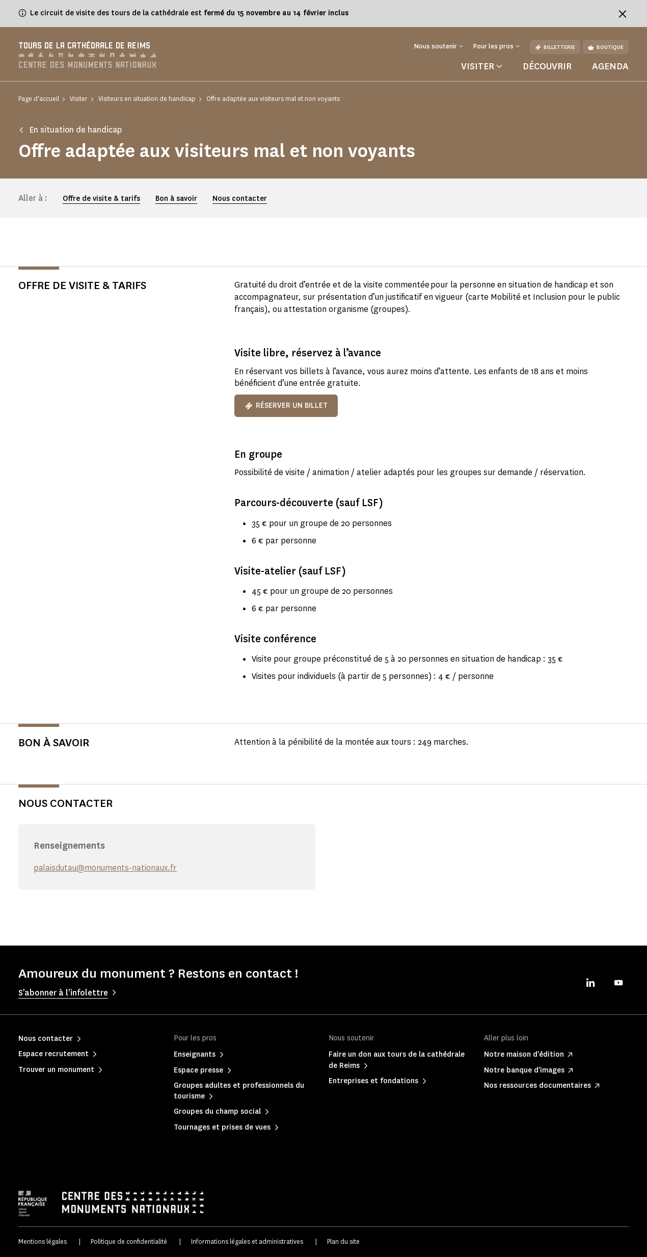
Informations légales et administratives (247, 1241)
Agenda (610, 66)
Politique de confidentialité (129, 1241)
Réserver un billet (286, 406)
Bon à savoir (176, 198)
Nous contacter (239, 198)
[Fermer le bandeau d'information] (622, 14)
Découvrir (547, 66)
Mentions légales (42, 1241)
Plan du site (343, 1241)
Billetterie (555, 47)
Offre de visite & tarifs (101, 198)
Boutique (606, 47)
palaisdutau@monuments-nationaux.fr (106, 868)
